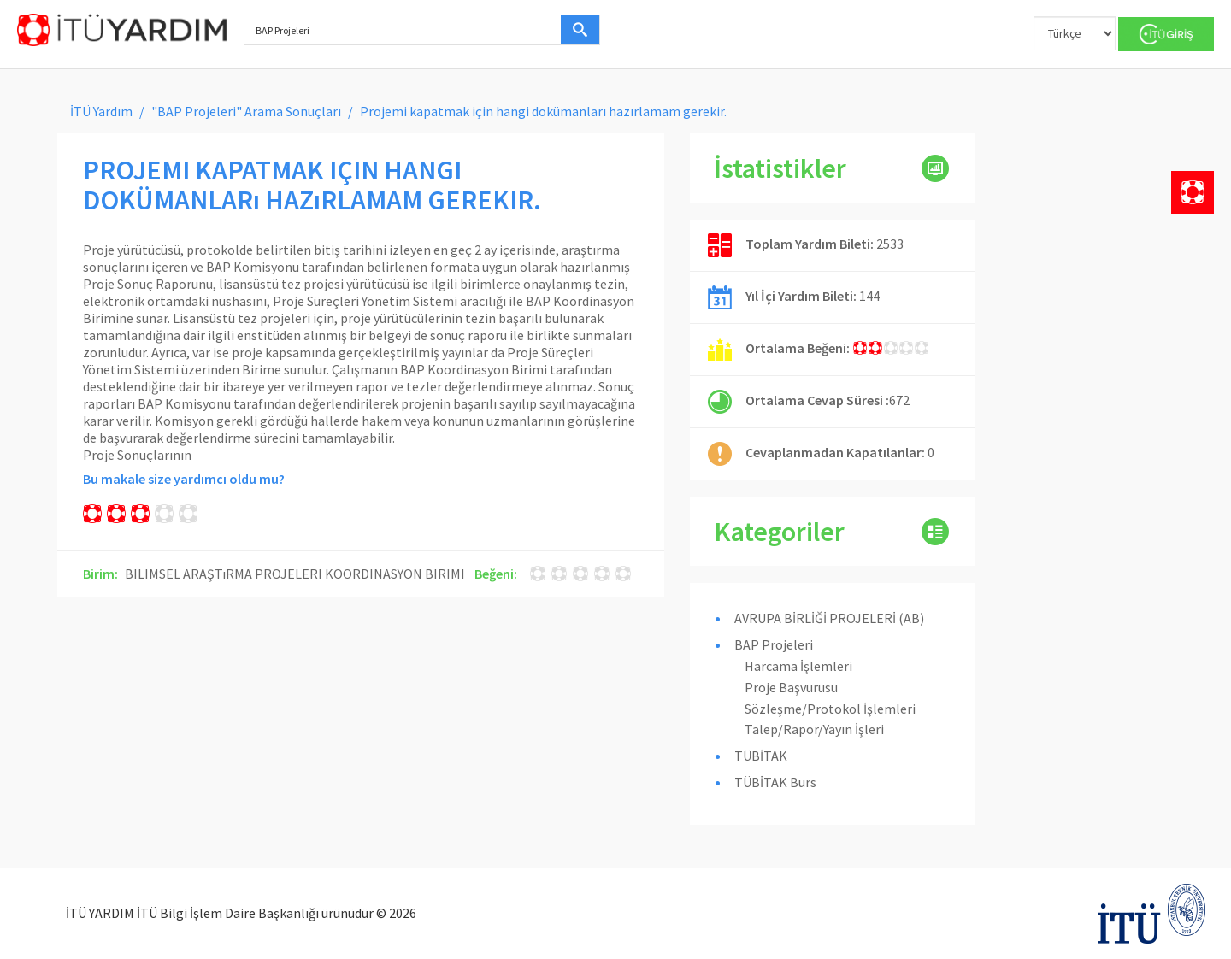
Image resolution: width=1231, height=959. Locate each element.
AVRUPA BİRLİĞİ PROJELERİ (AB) (829, 618)
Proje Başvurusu (791, 687)
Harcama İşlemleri (798, 665)
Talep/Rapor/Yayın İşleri (814, 729)
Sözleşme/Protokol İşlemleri (830, 708)
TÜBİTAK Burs (775, 782)
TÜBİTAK (760, 755)
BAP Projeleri (773, 644)
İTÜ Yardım (101, 111)
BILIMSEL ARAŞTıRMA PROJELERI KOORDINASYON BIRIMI (295, 573)
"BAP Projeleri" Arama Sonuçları (246, 111)
